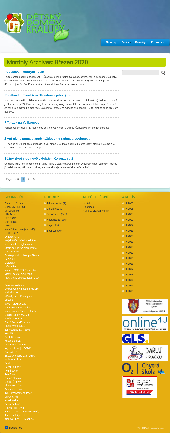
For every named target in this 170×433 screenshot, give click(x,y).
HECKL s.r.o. (12, 233)
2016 (130, 258)
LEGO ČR (10, 218)
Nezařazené (53, 219)
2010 (130, 291)
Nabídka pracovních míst (96, 210)
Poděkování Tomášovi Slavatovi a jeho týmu (37, 95)
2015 (130, 263)
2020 (130, 236)
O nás (125, 43)
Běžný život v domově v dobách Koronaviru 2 (38, 158)
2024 (130, 214)
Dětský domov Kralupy (154, 428)
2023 (130, 219)
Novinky (111, 42)
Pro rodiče (157, 42)
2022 (130, 225)
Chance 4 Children (15, 203)
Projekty (140, 42)
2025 (130, 208)
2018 (130, 247)
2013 (130, 274)
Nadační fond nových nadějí (20, 229)
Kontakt (87, 203)
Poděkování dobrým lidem (24, 72)
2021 (130, 230)
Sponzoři (51, 230)
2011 (130, 285)
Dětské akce (53, 214)
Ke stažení (89, 207)
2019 (130, 241)
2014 (130, 269)
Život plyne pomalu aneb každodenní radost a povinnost (47, 138)
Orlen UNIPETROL (15, 207)
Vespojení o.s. (12, 210)
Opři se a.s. (11, 221)
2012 (130, 280)
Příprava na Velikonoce (21, 122)
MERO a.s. (11, 225)
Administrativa (54, 203)
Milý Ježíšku (11, 214)
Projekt (51, 225)
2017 (130, 252)
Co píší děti (53, 208)
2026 (130, 203)
